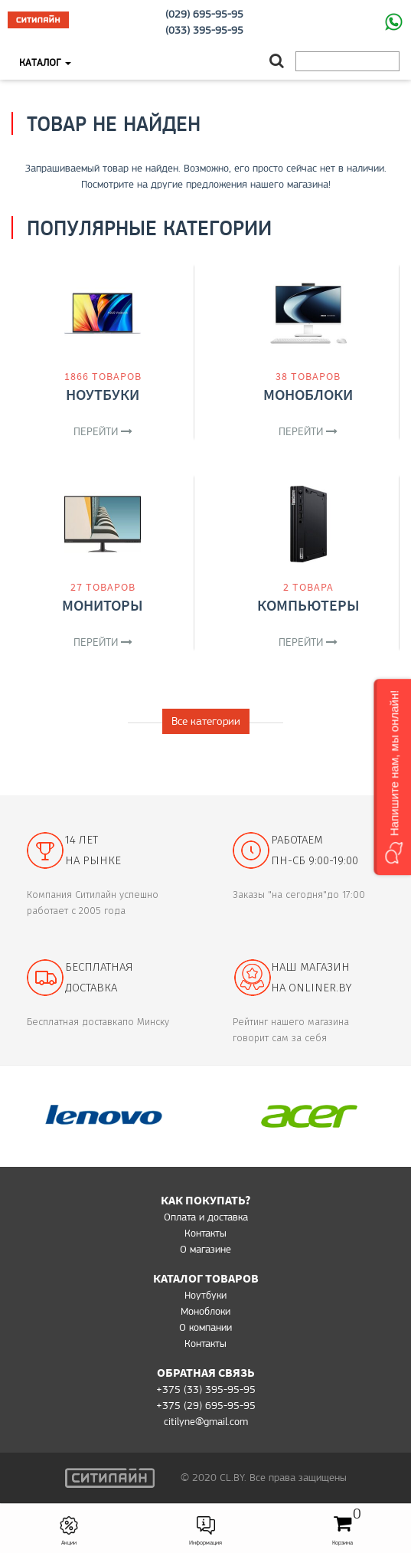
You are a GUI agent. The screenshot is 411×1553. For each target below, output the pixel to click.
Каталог (45, 62)
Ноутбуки (102, 394)
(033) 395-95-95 (204, 30)
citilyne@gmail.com (206, 1421)
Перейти (102, 431)
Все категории (205, 721)
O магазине (205, 1249)
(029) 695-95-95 (204, 14)
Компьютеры (308, 604)
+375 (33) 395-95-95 (206, 1389)
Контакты (205, 1233)
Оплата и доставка (206, 1217)
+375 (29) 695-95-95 (206, 1405)
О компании (205, 1327)
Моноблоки (308, 394)
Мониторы (102, 604)
